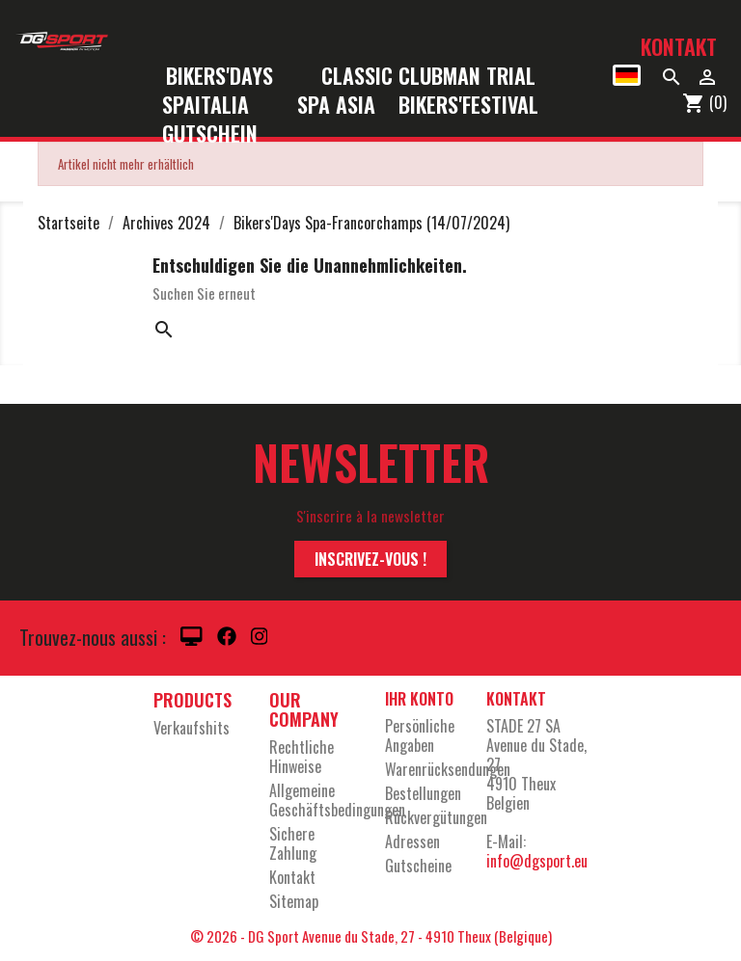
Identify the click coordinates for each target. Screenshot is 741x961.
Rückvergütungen (436, 817)
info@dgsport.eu (537, 860)
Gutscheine (418, 865)
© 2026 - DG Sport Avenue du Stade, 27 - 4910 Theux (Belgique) (371, 936)
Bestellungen (423, 793)
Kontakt (679, 46)
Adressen (412, 841)
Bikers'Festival (480, 106)
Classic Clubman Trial (428, 77)
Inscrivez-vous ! (370, 559)
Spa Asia (336, 106)
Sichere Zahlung (292, 843)
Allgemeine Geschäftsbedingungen (337, 800)
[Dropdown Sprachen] (627, 75)
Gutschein (210, 134)
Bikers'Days (232, 77)
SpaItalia (218, 106)
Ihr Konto (419, 698)
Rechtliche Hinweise (301, 756)
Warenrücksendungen (447, 769)
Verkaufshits (191, 727)
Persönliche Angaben (419, 735)
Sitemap (293, 901)
